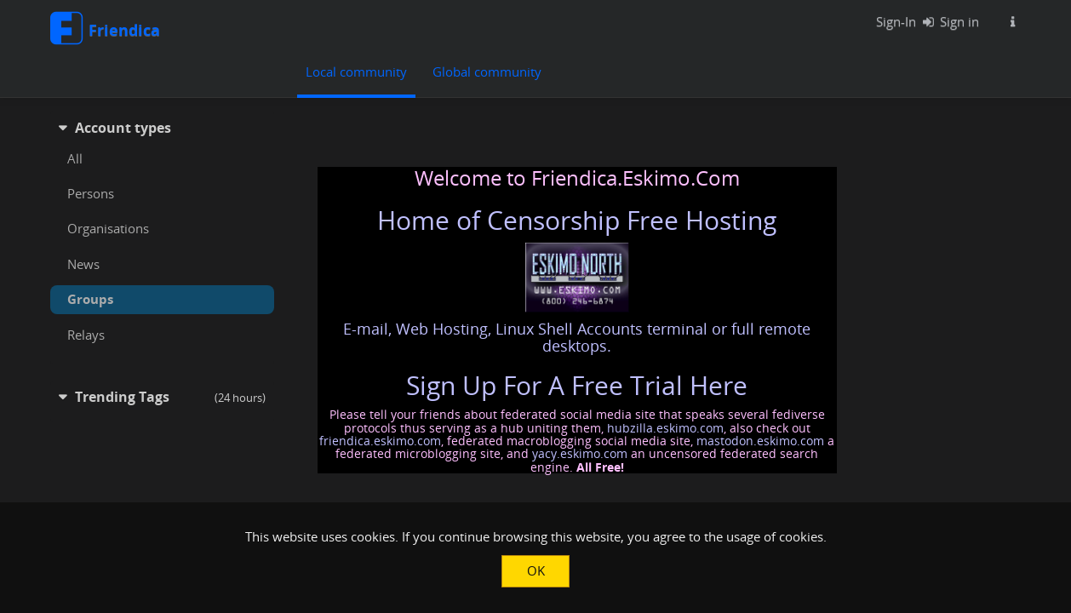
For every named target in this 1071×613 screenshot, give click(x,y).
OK (536, 570)
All (75, 158)
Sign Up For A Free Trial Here (576, 385)
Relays (86, 334)
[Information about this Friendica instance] (1013, 21)
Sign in (947, 21)
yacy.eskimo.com (579, 453)
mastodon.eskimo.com (760, 441)
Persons (90, 193)
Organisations (108, 228)
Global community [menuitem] (486, 71)
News (83, 263)
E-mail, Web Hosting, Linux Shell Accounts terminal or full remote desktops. (576, 337)
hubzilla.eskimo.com (665, 428)
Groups (90, 298)
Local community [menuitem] (356, 71)
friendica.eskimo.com (380, 441)
